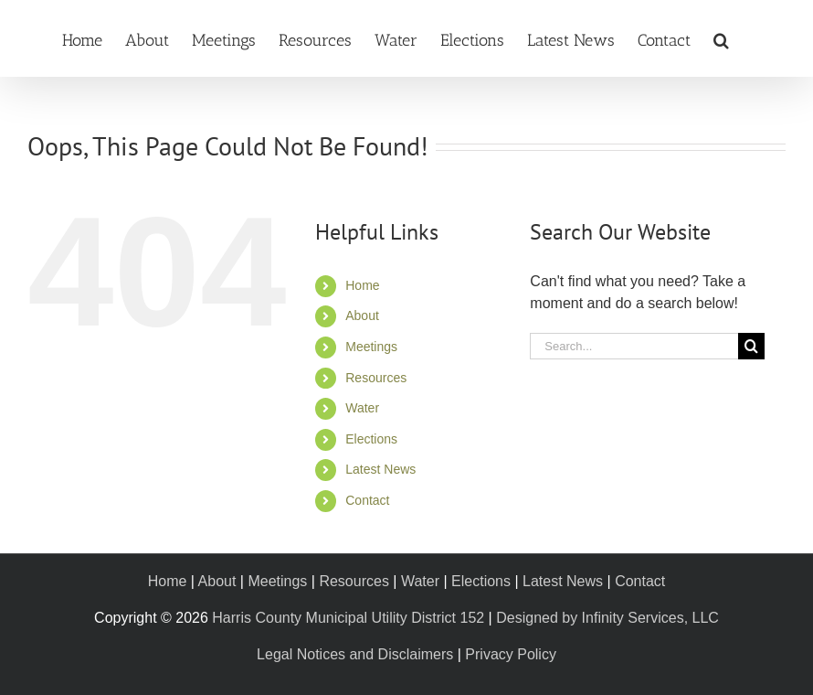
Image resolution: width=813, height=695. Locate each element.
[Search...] (634, 346)
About (362, 315)
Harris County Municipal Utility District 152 (348, 618)
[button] (721, 38)
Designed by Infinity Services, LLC (607, 618)
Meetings (371, 346)
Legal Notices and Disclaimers (355, 654)
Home (362, 285)
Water (362, 408)
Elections (371, 439)
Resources (375, 377)
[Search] (751, 346)
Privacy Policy (510, 654)
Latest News (380, 469)
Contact (367, 500)
